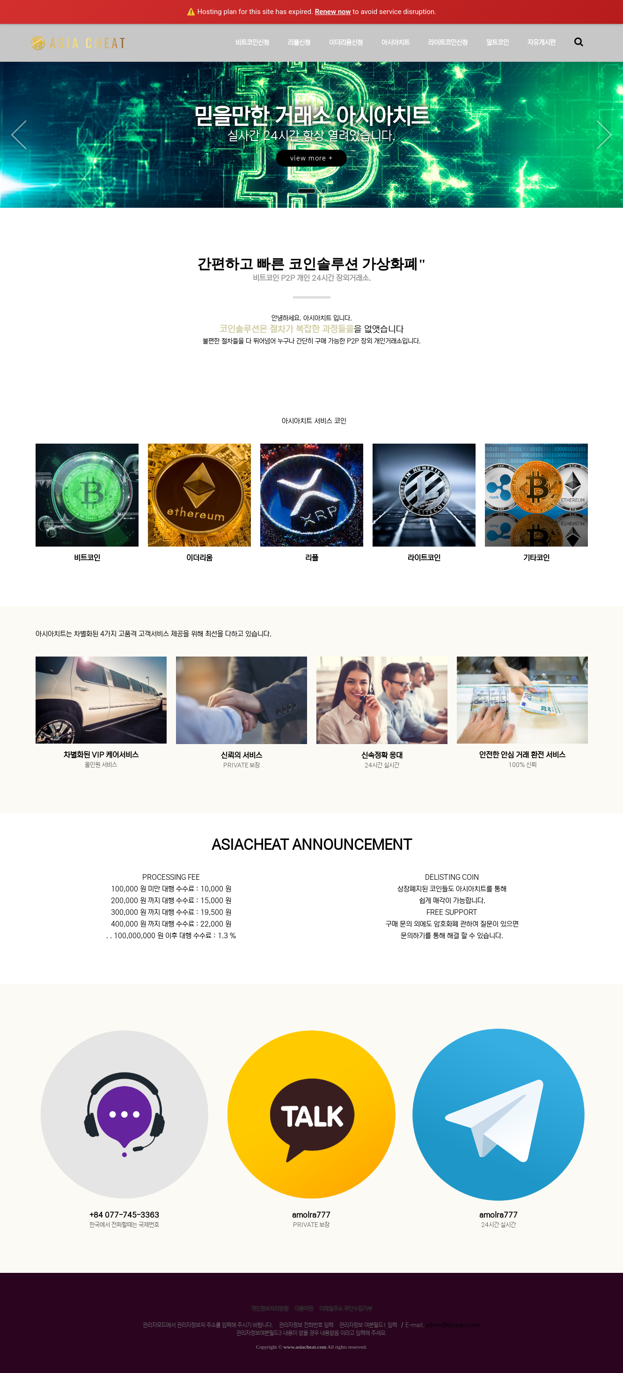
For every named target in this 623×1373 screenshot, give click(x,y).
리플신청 (299, 50)
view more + (311, 158)
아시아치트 (395, 50)
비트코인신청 (252, 50)
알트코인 (497, 50)
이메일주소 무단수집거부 (345, 1309)
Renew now (333, 11)
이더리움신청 (346, 50)
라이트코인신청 (448, 50)
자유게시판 (542, 50)
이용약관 (303, 1309)
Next (604, 134)
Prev (18, 134)
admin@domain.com (452, 1325)
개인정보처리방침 (269, 1309)
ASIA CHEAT (79, 42)
